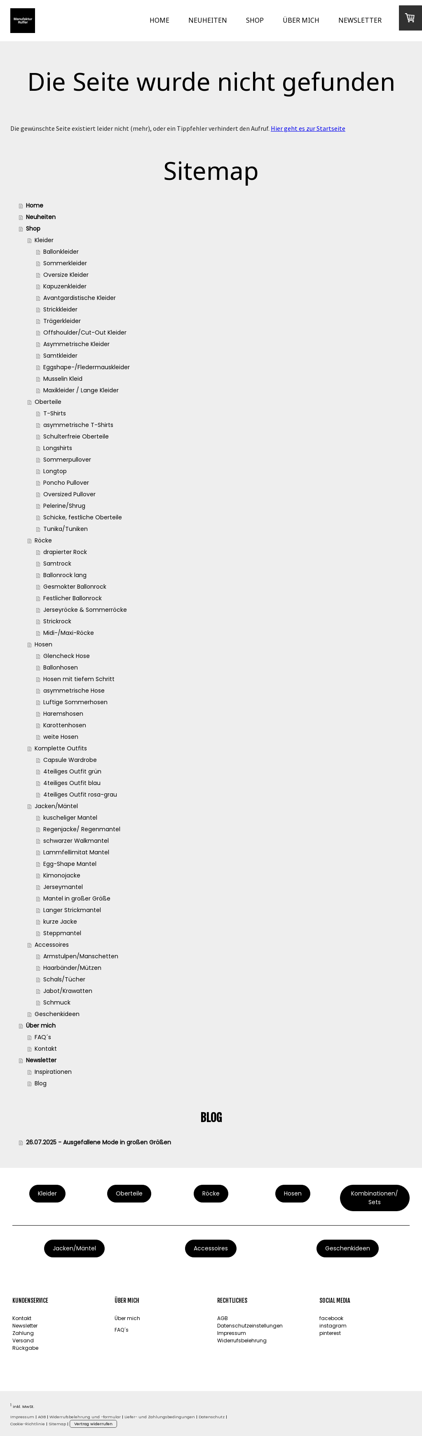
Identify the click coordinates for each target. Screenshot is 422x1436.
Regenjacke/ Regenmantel (81, 829)
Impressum (231, 1333)
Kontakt (46, 1049)
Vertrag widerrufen (93, 1424)
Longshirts (57, 448)
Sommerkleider (65, 263)
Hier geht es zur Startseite (308, 128)
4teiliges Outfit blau (72, 783)
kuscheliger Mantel (70, 817)
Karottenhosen (64, 725)
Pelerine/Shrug (64, 506)
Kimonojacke (61, 875)
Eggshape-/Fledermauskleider (86, 367)
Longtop (55, 471)
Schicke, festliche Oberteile (82, 517)
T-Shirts (54, 413)
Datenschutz (212, 1416)
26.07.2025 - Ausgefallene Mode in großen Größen (98, 1142)
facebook (331, 1318)
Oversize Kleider (66, 275)
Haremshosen (63, 714)
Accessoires (52, 945)
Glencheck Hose (66, 656)
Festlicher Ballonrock (72, 598)
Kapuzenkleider (65, 286)
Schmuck (56, 1002)
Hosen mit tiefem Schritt (79, 679)
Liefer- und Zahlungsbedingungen (159, 1416)
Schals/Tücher (64, 979)
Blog (41, 1083)
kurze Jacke (60, 921)
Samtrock (57, 563)
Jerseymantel (63, 887)
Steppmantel (62, 933)
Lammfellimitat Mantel (76, 852)
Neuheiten (207, 20)
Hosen (43, 644)
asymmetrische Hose (74, 690)
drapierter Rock (65, 552)
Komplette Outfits (61, 748)
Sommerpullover (67, 459)
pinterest (330, 1333)
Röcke (43, 540)
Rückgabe (25, 1347)
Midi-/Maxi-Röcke (68, 633)
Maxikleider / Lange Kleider (81, 390)
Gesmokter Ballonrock (74, 586)
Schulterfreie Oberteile (76, 436)
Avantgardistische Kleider (79, 298)
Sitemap (57, 1424)
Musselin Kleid (62, 379)
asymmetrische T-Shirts (78, 425)
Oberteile (48, 402)
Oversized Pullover (69, 494)
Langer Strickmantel (72, 910)
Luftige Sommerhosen (75, 702)
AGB (222, 1318)
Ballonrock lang (65, 575)
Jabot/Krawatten (67, 991)
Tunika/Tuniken (65, 529)
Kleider (44, 240)
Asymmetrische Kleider (76, 344)
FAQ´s (43, 1037)
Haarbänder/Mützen (72, 968)
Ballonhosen (60, 667)
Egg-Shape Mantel (69, 864)
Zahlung (23, 1333)
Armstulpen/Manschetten (80, 956)
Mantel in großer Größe (76, 898)
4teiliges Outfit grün (72, 771)
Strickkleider (60, 309)
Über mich (301, 20)
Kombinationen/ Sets (374, 1197)
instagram (333, 1325)
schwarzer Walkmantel (76, 841)
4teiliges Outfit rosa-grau (80, 794)
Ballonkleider (61, 252)
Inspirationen (53, 1072)
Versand (23, 1340)
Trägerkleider (62, 321)
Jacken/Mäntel (56, 806)
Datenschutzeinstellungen (250, 1325)
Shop (255, 20)
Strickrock (57, 621)
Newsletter (360, 20)
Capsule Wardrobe (70, 760)
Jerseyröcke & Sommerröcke (85, 610)
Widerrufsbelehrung (242, 1340)
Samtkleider (60, 355)
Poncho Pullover (66, 483)
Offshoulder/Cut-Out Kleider (85, 332)
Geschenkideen (57, 1014)
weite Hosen (60, 737)
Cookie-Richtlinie (27, 1424)
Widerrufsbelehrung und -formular (85, 1416)
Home (159, 20)
